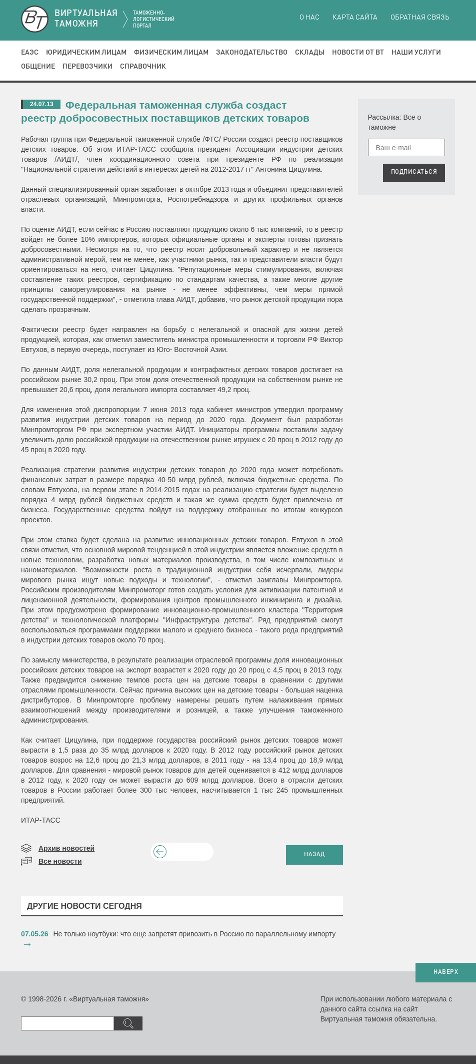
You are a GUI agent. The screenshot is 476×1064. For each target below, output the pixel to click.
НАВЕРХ (446, 972)
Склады (309, 52)
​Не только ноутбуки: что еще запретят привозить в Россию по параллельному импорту (195, 934)
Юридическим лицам (86, 52)
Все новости (60, 861)
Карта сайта (355, 17)
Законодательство (252, 52)
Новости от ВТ (358, 52)
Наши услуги (416, 52)
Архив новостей (66, 848)
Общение (38, 66)
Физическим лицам (171, 52)
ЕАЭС (29, 52)
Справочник (143, 66)
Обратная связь (420, 17)
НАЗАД (314, 855)
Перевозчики (87, 66)
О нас (310, 17)
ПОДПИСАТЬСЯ (414, 172)
